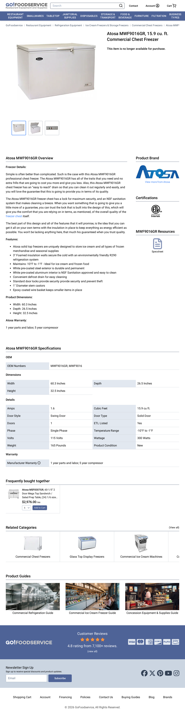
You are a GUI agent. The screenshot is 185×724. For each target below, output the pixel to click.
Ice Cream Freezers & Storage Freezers (106, 25)
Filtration (159, 15)
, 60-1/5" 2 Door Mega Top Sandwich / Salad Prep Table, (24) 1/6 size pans (39, 493)
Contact (133, 5)
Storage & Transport (108, 16)
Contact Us (106, 697)
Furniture (142, 15)
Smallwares (35, 15)
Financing (65, 697)
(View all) (174, 527)
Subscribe (60, 678)
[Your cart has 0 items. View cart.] (171, 5)
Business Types (175, 16)
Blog (151, 697)
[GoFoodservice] (26, 6)
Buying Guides (131, 697)
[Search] (84, 6)
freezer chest (14, 216)
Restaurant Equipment (15, 16)
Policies (85, 697)
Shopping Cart (22, 697)
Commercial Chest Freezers (147, 25)
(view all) (92, 651)
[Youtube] (168, 673)
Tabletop (53, 15)
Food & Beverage (125, 16)
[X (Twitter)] (152, 673)
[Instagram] (176, 673)
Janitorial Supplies (70, 16)
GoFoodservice (14, 25)
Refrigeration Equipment (68, 25)
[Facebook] (144, 673)
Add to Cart (39, 507)
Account (45, 697)
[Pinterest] (160, 673)
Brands (167, 697)
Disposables (88, 15)
